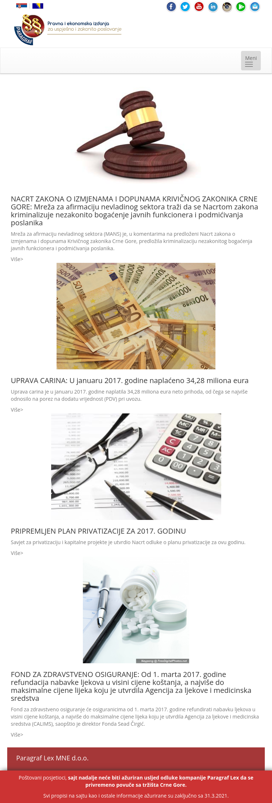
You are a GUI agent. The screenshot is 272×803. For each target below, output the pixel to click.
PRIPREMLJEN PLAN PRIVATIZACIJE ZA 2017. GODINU (98, 531)
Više (15, 259)
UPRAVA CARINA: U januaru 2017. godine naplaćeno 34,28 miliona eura (130, 380)
